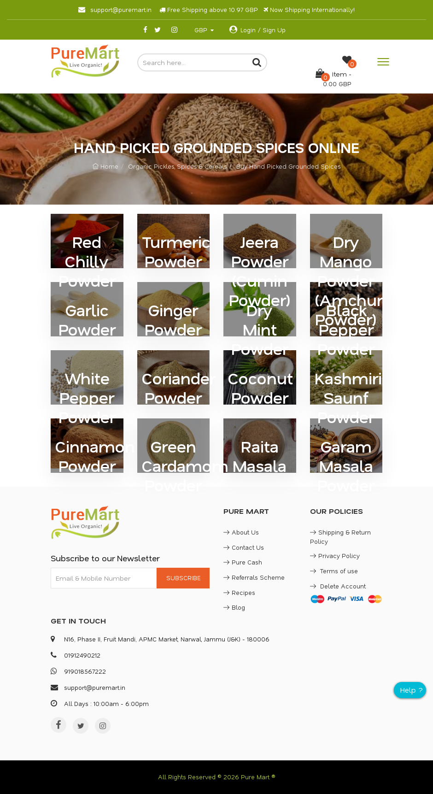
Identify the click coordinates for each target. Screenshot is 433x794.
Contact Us (243, 547)
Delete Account (338, 586)
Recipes (239, 592)
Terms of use (334, 571)
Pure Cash (242, 562)
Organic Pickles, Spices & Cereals (177, 166)
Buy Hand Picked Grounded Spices (288, 166)
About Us (241, 532)
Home (105, 166)
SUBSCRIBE (183, 578)
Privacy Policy (335, 555)
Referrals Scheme (254, 577)
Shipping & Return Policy (340, 536)
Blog (234, 607)
